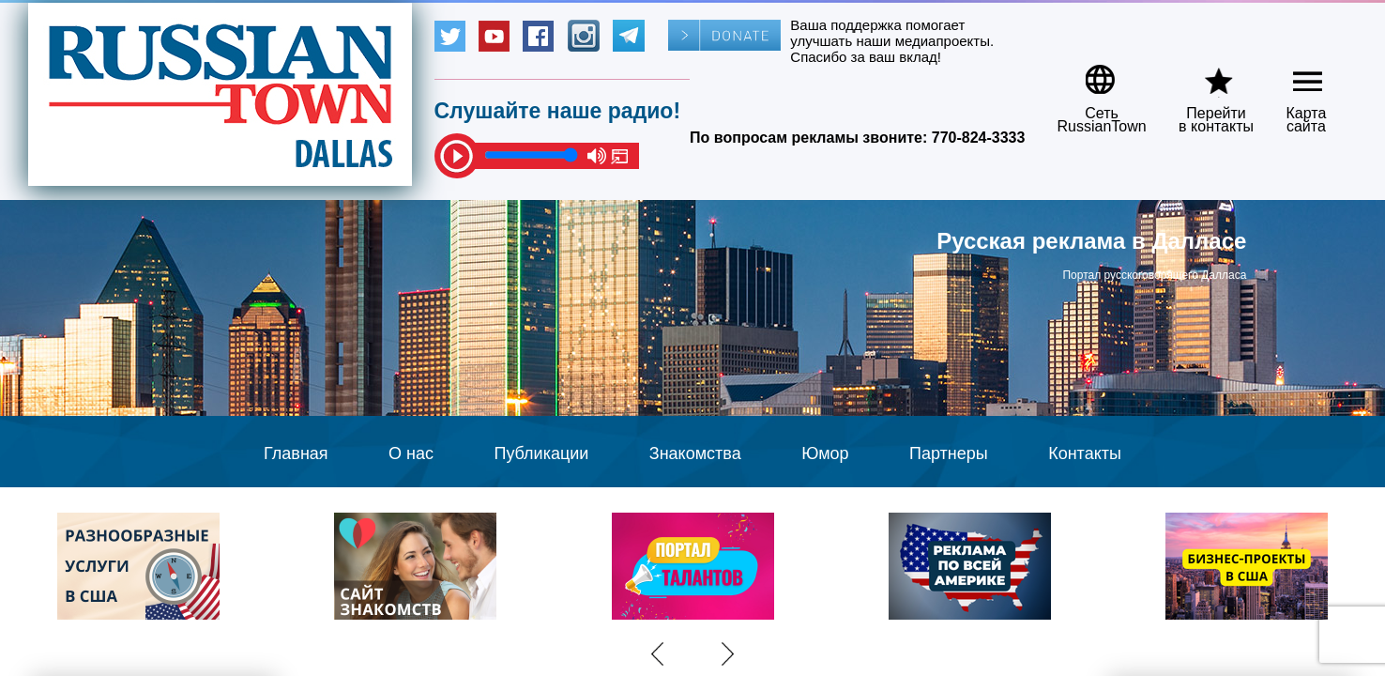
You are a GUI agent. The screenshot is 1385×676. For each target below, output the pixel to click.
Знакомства (695, 453)
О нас (411, 453)
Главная (296, 453)
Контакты (1084, 453)
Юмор (824, 453)
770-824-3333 (979, 138)
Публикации (541, 453)
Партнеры (948, 453)
